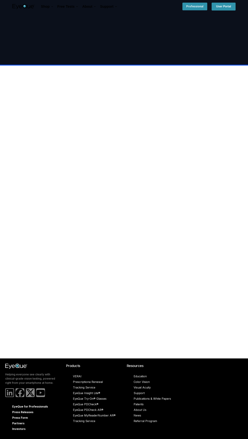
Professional (195, 6)
